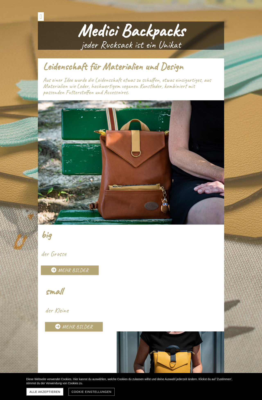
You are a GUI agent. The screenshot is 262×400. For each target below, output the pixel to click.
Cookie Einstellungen (92, 391)
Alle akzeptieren (44, 391)
